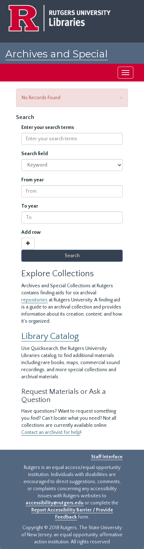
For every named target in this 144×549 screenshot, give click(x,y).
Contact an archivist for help (50, 432)
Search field (34, 154)
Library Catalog (50, 336)
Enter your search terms (47, 127)
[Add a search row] (27, 244)
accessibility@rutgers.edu (55, 503)
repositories (34, 300)
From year (32, 180)
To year (29, 206)
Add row (31, 232)
